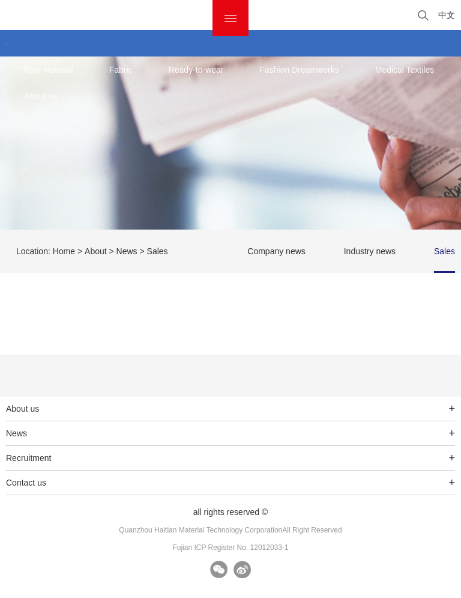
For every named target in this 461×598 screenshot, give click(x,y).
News (126, 251)
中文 (446, 15)
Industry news (370, 251)
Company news (276, 251)
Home (64, 251)
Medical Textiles (405, 70)
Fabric (121, 70)
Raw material (48, 70)
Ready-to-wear (196, 70)
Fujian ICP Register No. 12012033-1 (230, 547)
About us (40, 96)
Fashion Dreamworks (299, 70)
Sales (444, 251)
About (96, 251)
